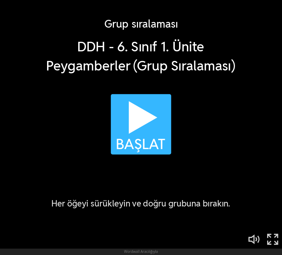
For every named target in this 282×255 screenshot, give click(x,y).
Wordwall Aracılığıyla (141, 251)
